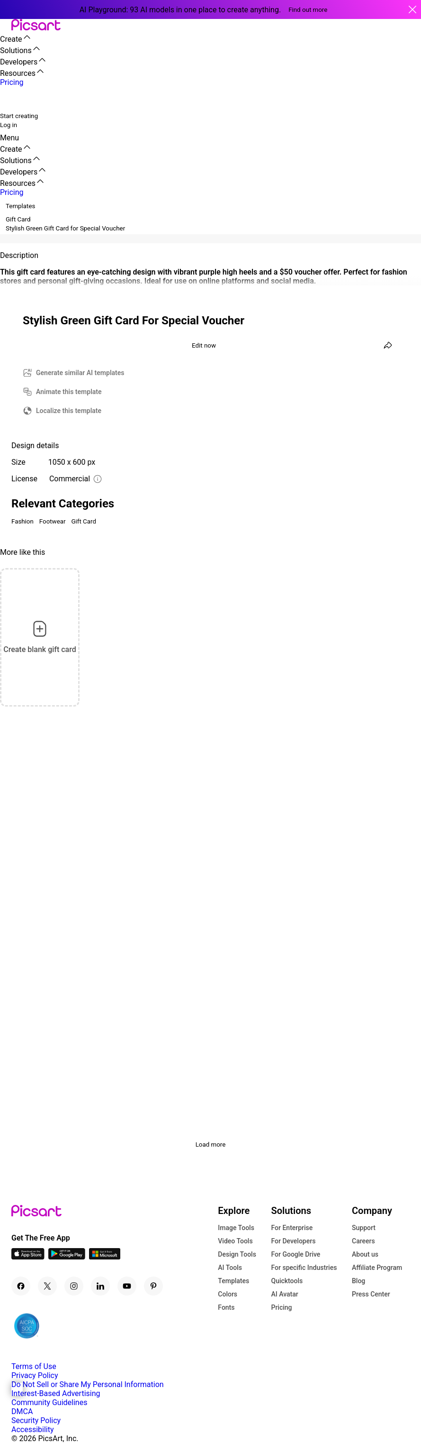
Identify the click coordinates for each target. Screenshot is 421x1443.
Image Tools (236, 1228)
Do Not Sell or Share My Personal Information (87, 1384)
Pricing (281, 1307)
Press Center (371, 1294)
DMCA (22, 1411)
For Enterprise (292, 1228)
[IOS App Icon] (28, 1256)
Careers (363, 1241)
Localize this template (68, 410)
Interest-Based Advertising (55, 1393)
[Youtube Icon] (126, 1286)
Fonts (226, 1307)
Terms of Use (33, 1366)
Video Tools (235, 1241)
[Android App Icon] (66, 1256)
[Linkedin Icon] (100, 1286)
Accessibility (32, 1429)
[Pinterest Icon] (153, 1286)
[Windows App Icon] (104, 1256)
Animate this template (69, 391)
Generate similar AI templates (80, 373)
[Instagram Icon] (73, 1286)
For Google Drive (295, 1254)
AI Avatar (284, 1294)
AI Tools (230, 1267)
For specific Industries (304, 1267)
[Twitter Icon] (47, 1286)
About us (365, 1254)
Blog (358, 1281)
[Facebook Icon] (20, 1286)
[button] (5, 25)
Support (364, 1228)
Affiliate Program (377, 1267)
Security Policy (36, 1420)
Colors (227, 1294)
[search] (13, 98)
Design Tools (237, 1254)
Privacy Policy (34, 1375)
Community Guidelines (49, 1402)
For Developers (293, 1241)
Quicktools (287, 1281)
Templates (233, 1281)
